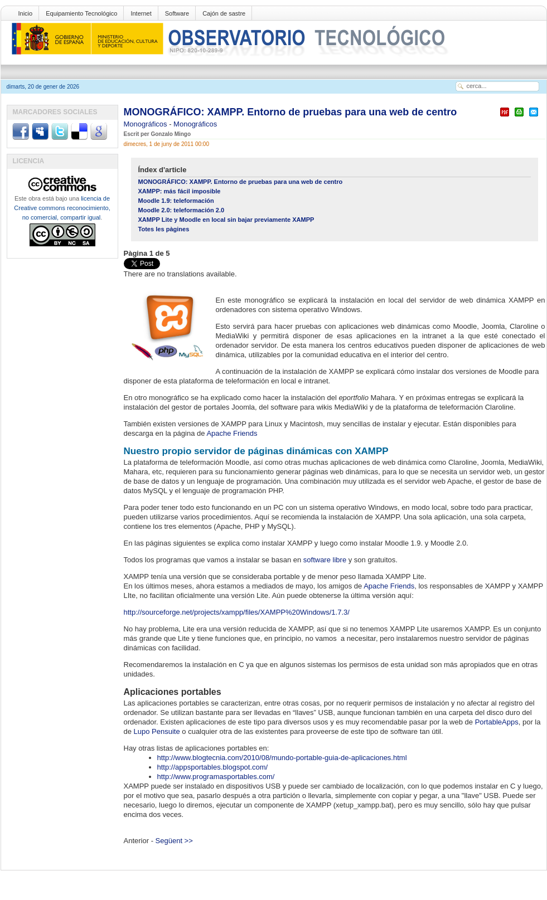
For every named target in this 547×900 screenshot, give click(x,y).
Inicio (25, 13)
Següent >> (174, 840)
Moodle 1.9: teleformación (176, 200)
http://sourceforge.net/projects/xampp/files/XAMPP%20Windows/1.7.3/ (237, 612)
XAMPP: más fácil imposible (179, 191)
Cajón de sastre (223, 13)
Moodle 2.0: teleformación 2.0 (181, 210)
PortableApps (497, 722)
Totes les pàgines (164, 229)
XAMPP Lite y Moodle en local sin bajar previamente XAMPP (226, 219)
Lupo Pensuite (157, 731)
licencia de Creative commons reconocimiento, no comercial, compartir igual (62, 208)
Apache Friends (231, 433)
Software (177, 13)
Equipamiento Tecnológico (81, 13)
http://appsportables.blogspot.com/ (212, 767)
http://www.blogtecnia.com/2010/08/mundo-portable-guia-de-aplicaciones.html (282, 757)
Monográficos (147, 124)
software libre (324, 560)
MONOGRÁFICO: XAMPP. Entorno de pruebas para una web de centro (290, 112)
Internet (140, 13)
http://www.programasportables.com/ (216, 776)
